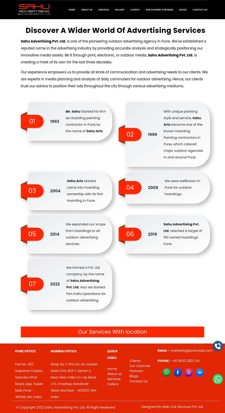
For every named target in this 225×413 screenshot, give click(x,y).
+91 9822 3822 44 (178, 360)
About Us (86, 9)
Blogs (183, 9)
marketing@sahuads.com (185, 350)
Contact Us (200, 9)
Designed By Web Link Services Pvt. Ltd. (172, 406)
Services (103, 9)
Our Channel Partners (159, 9)
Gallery (120, 9)
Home (71, 9)
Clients (135, 9)
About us (114, 374)
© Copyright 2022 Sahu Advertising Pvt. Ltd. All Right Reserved (65, 407)
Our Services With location (112, 332)
